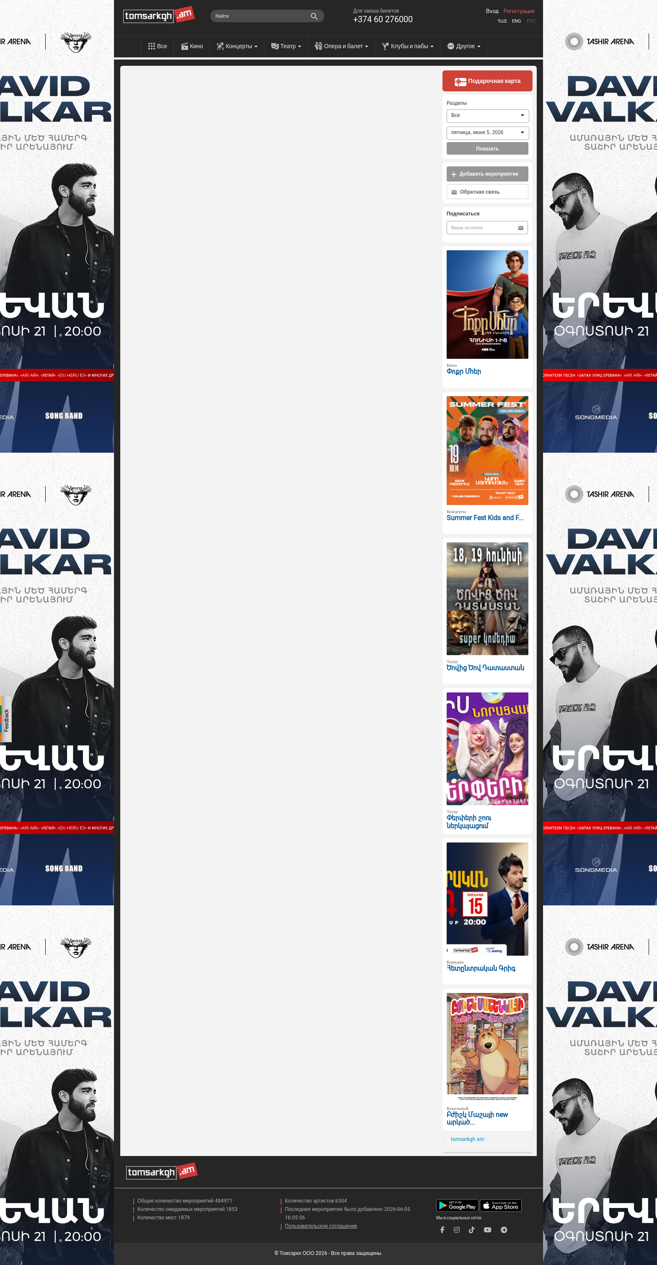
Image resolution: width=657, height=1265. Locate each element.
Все (162, 46)
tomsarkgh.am (467, 1139)
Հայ (502, 21)
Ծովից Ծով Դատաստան (485, 668)
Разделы (457, 103)
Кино (196, 46)
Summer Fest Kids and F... (485, 518)
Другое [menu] (468, 46)
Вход (492, 11)
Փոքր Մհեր (464, 372)
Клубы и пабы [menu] (412, 46)
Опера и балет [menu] (346, 46)
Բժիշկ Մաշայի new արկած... (477, 1119)
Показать (487, 149)
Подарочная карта (487, 81)
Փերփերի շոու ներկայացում (469, 822)
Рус (531, 21)
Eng (516, 21)
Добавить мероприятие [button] (484, 174)
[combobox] (488, 116)
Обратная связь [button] (475, 192)
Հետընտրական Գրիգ (481, 968)
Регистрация (519, 11)
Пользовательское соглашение (321, 1226)
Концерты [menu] (242, 46)
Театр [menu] (290, 46)
